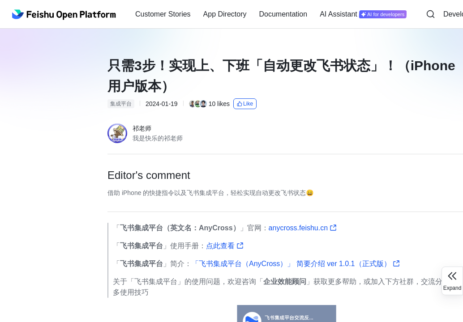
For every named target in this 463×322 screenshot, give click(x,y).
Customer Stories (163, 14)
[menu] (271, 14)
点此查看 (225, 246)
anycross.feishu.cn (303, 228)
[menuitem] (163, 14)
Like (245, 104)
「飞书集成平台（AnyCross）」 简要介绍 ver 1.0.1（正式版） (296, 263)
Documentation (283, 14)
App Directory (225, 14)
